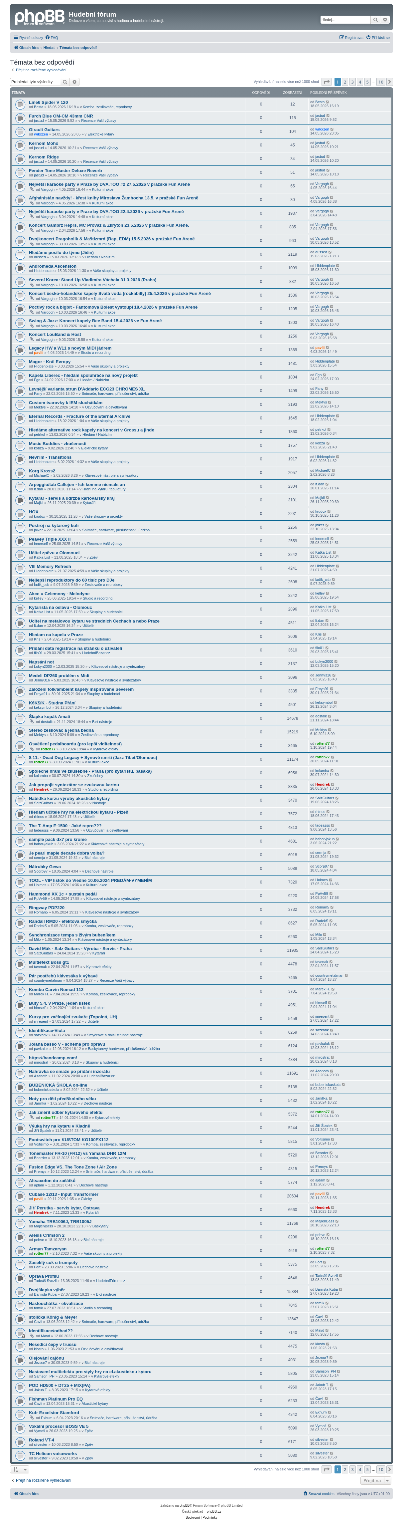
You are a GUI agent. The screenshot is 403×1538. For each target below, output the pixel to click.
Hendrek (41, 789)
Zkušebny (95, 776)
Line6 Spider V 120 (48, 102)
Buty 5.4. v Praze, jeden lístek (59, 1003)
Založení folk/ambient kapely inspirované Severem (81, 689)
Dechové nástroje (99, 871)
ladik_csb (41, 585)
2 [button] (345, 82)
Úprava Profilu (44, 1276)
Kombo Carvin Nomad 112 (56, 989)
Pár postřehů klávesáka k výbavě (63, 975)
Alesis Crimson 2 (47, 1235)
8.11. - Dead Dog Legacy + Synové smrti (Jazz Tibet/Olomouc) (93, 757)
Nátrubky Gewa (45, 866)
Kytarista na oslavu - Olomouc (60, 607)
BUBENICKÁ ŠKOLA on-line (58, 1085)
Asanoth (40, 1076)
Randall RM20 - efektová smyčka (63, 921)
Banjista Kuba (45, 1294)
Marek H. (41, 994)
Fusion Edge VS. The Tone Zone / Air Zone (73, 1166)
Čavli (38, 1322)
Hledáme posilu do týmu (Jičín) (61, 252)
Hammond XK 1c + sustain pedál (63, 894)
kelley (38, 598)
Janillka (40, 1103)
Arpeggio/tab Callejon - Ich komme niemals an (77, 484)
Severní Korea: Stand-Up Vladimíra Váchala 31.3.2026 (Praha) (92, 279)
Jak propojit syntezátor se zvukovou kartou (74, 784)
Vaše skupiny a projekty (112, 271)
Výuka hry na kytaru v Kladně (59, 1126)
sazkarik (40, 1035)
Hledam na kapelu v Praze (56, 634)
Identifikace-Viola (47, 1030)
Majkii (38, 503)
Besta (38, 107)
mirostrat (41, 1062)
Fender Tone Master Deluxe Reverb (65, 170)
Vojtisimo (41, 1144)
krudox (39, 516)
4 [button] (360, 82)
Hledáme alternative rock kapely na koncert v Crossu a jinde (91, 429)
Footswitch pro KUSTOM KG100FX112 (68, 1139)
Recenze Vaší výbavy (98, 121)
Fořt (37, 1267)
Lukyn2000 (43, 666)
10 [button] (380, 82)
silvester (40, 1444)
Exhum (46, 1418)
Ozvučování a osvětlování (106, 407)
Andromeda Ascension (52, 266)
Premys (40, 1171)
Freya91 (40, 694)
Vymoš (39, 1431)
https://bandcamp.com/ (53, 1057)
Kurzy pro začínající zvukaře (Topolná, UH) (73, 1016)
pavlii (38, 353)
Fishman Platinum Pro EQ (56, 1399)
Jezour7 (40, 1363)
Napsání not (41, 661)
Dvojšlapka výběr (47, 1289)
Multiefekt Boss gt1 (49, 962)
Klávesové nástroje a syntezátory (111, 475)
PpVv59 (40, 898)
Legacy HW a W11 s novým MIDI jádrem (70, 348)
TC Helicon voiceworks (53, 1453)
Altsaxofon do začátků (52, 1180)
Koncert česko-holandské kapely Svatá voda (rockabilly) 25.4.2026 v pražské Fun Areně (120, 293)
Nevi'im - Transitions (50, 457)
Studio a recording (95, 353)
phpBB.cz (214, 1511)
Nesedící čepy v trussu (52, 1344)
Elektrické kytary (100, 134)
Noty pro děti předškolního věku (62, 1098)
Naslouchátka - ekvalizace (56, 1303)
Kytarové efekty (105, 749)
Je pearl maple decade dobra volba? (66, 853)
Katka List (42, 557)
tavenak (40, 967)
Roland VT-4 (41, 1439)
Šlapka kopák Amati (49, 716)
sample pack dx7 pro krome (58, 839)
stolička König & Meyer (53, 1317)
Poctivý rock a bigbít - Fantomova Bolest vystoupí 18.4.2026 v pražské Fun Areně (113, 307)
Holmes (40, 885)
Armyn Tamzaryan (48, 1248)
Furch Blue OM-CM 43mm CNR (61, 116)
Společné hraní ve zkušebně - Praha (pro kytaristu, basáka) (90, 771)
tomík (38, 1308)
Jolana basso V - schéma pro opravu (67, 1044)
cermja (39, 858)
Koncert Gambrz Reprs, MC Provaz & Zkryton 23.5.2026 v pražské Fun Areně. (109, 225)
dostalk (47, 722)
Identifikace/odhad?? (51, 1330)
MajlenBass (43, 1226)
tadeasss (41, 830)
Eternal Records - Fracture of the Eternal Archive (79, 416)
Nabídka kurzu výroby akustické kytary (69, 798)
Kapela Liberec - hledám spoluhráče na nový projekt (83, 375)
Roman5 (41, 912)
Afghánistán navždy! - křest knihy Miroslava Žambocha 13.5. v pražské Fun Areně (114, 197)
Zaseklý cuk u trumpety (53, 1262)
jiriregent (41, 1021)
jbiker (38, 530)
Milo (37, 939)
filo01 (38, 653)
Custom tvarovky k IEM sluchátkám (65, 402)
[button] (327, 82)
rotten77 (48, 749)
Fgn (37, 380)
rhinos (39, 817)
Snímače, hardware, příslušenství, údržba (115, 393)
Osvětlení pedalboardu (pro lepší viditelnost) (75, 743)
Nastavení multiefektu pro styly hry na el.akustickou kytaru (90, 1371)
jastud (39, 121)
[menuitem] (51, 38)
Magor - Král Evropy (49, 361)
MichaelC (41, 475)
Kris (37, 639)
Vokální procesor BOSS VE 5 (58, 1426)
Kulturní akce (102, 189)
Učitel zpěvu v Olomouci (54, 552)
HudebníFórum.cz (110, 1281)
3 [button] (352, 82)
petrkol (39, 434)
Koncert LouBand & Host (55, 334)
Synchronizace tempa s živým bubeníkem (72, 934)
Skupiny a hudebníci (105, 612)
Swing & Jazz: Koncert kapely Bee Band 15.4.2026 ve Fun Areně (95, 320)
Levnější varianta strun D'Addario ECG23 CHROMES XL (87, 388)
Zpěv (93, 557)
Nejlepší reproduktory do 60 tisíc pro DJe (71, 580)
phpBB (185, 1505)
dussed (40, 257)
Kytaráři (89, 503)
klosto (39, 1349)
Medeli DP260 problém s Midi (59, 675)
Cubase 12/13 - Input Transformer (63, 1194)
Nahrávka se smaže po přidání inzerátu (69, 1071)
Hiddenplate (44, 271)
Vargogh (48, 189)
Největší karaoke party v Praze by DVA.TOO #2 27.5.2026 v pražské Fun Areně (109, 184)
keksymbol (42, 707)
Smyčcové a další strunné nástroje (115, 1035)
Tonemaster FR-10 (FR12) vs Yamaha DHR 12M (77, 1153)
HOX (34, 511)
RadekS (40, 926)
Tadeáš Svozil (45, 1281)
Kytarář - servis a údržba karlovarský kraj (72, 498)
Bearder (40, 1158)
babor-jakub (43, 844)
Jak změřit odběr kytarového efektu (65, 1112)
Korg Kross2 (42, 470)
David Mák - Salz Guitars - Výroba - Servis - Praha (80, 948)
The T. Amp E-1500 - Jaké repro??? (65, 825)
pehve (39, 1240)
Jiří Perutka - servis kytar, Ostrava (64, 1207)
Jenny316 (42, 680)
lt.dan (38, 489)
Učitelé (88, 626)
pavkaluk (41, 1049)
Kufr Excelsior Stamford (54, 1412)
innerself (41, 544)
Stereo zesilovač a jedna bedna (61, 730)
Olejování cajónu (46, 1358)
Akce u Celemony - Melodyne (59, 593)
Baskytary (100, 1226)
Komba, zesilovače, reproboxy (107, 107)
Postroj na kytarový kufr (54, 525)
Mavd (45, 1336)
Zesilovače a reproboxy (104, 585)
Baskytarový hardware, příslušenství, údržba (124, 1049)
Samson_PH (44, 1376)
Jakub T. (41, 1390)
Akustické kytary (94, 1404)
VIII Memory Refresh (50, 566)
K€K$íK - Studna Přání (52, 702)
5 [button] (367, 82)
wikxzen (41, 134)
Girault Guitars (44, 129)
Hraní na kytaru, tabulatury (104, 489)
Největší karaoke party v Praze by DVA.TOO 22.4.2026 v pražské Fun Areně (106, 211)
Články (86, 1199)
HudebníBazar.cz (96, 653)
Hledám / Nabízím (99, 257)
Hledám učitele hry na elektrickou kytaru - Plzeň (78, 812)
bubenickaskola (46, 1090)
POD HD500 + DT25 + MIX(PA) (59, 1385)
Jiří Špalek (42, 1131)
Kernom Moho (44, 143)
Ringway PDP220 (47, 907)
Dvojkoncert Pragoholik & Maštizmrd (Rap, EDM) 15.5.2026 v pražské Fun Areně (112, 238)
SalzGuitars (43, 803)
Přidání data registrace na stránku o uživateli (75, 648)
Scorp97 (41, 871)
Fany (38, 393)
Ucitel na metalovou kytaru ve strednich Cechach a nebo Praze (94, 621)
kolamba (41, 776)
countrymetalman (48, 980)
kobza (39, 448)
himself (40, 1008)
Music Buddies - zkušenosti (57, 443)
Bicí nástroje (102, 722)
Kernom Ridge (44, 156)
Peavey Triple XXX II (49, 539)
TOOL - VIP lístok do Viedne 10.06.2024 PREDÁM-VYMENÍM (90, 880)
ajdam (39, 1185)
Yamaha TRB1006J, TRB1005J (60, 1221)
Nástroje (99, 803)
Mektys (40, 407)
